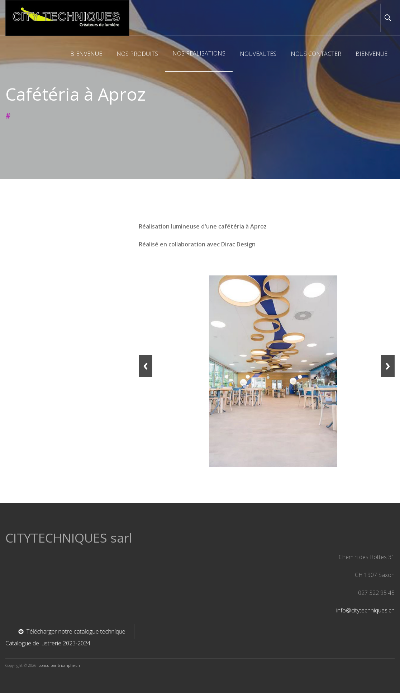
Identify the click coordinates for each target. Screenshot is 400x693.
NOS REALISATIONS (198, 53)
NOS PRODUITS (137, 54)
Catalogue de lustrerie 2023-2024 (47, 643)
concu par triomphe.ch (59, 665)
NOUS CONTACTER (316, 54)
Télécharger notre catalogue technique (65, 631)
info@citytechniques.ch (365, 610)
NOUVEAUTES (258, 54)
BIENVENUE (86, 54)
